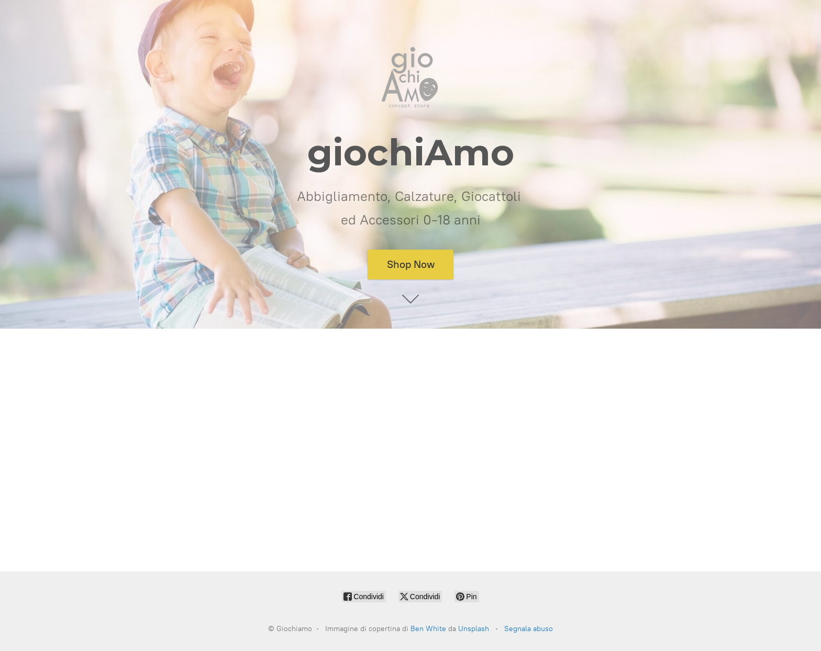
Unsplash (473, 628)
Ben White (428, 628)
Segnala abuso (528, 628)
